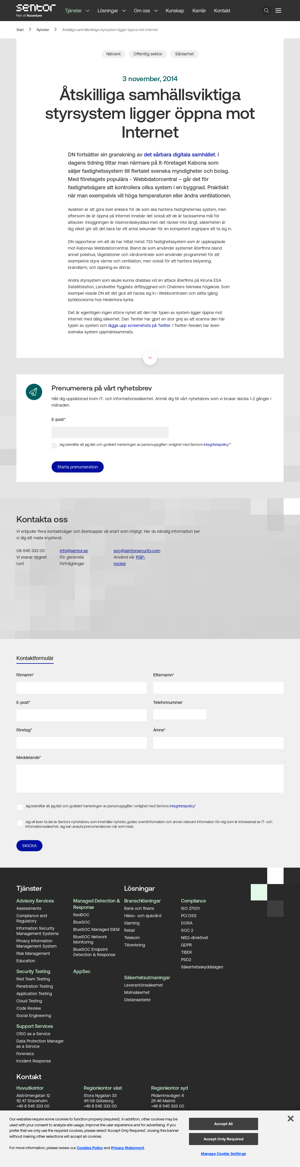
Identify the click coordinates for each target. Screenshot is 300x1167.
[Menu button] (278, 10)
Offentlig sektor (148, 54)
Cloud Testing (29, 1000)
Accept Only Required (224, 1139)
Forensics (25, 1053)
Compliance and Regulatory (31, 918)
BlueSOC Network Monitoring (90, 939)
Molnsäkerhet (137, 992)
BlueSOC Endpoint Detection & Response (94, 952)
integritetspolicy (216, 445)
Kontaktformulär (35, 658)
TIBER (186, 952)
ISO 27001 (190, 908)
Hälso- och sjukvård (142, 915)
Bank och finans (139, 908)
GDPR (186, 944)
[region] (150, 1138)
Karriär (199, 10)
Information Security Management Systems (37, 931)
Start (20, 30)
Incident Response (33, 1060)
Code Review (28, 1008)
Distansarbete (137, 999)
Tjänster (73, 10)
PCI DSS (189, 915)
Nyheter (43, 30)
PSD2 (186, 959)
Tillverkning (134, 944)
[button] (89, 10)
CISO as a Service (33, 1033)
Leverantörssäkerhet (143, 984)
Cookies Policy (90, 1148)
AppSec (82, 971)
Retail (129, 930)
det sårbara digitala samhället (179, 154)
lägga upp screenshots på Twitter (139, 325)
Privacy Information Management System (36, 943)
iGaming (131, 922)
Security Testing (33, 971)
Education (25, 960)
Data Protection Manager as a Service (40, 1043)
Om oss (142, 10)
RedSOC (81, 914)
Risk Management (33, 953)
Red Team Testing (33, 978)
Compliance (193, 900)
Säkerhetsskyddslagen (202, 966)
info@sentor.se (74, 550)
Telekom (132, 937)
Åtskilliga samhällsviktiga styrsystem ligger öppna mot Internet (110, 30)
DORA (186, 922)
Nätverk (113, 54)
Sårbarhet (184, 54)
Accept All (223, 1124)
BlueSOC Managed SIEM (96, 929)
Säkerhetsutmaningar (147, 977)
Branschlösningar (142, 900)
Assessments (28, 908)
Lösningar (108, 10)
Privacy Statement (127, 1148)
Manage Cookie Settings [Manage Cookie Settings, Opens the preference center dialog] (223, 1153)
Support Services (34, 1026)
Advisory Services (35, 900)
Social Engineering (33, 1015)
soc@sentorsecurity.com (137, 550)
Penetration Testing (34, 986)
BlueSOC (81, 921)
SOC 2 (187, 930)
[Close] (290, 1118)
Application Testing (34, 993)
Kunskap (175, 10)
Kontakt (222, 10)
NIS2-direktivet (194, 937)
